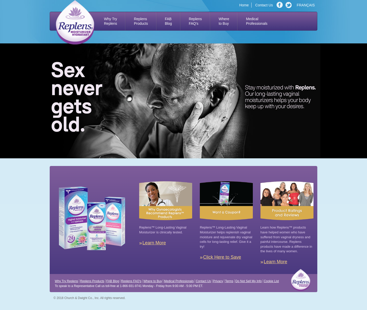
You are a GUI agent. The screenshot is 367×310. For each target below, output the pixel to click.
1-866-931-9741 (130, 286)
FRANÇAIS (306, 5)
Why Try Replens (66, 281)
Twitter (289, 5)
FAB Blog (112, 281)
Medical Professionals (179, 281)
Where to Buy (152, 281)
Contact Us (264, 5)
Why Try (110, 21)
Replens (141, 21)
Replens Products (92, 281)
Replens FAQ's (131, 281)
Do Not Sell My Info (248, 281)
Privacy (218, 281)
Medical (256, 21)
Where (224, 21)
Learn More (154, 242)
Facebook (280, 5)
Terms (229, 281)
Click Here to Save (222, 257)
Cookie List (271, 281)
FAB (168, 21)
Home (244, 5)
